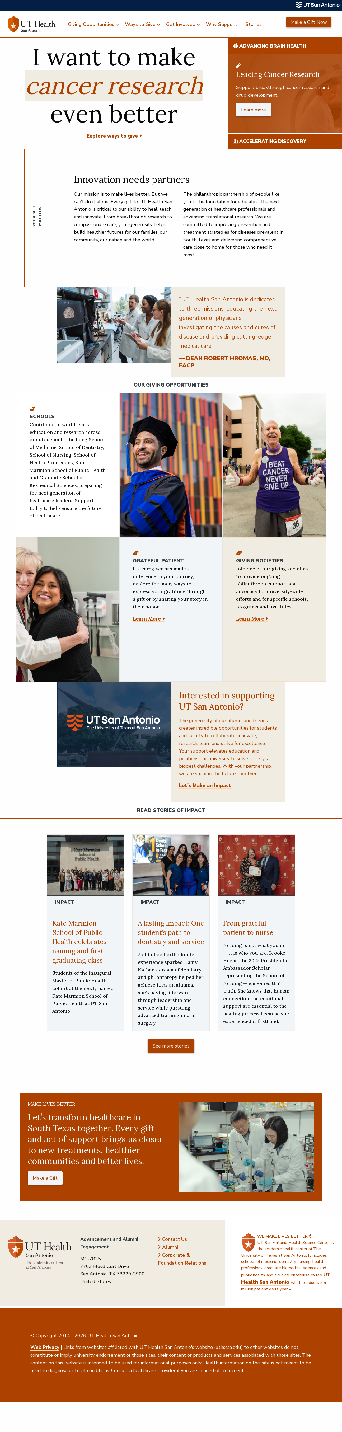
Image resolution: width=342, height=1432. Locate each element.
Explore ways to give (112, 136)
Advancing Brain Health (269, 46)
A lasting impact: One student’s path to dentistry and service (170, 936)
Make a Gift (45, 1187)
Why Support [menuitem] (221, 24)
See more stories (171, 1055)
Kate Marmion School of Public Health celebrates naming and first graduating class (81, 941)
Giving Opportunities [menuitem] (91, 24)
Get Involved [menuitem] (180, 24)
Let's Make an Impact (205, 785)
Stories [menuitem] (253, 24)
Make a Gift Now (309, 22)
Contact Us (174, 1248)
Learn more (253, 110)
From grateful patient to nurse (250, 927)
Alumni (170, 1256)
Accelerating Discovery (269, 141)
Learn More (147, 619)
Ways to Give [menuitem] (140, 24)
